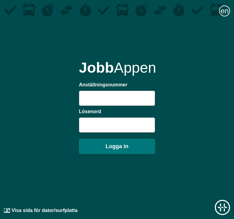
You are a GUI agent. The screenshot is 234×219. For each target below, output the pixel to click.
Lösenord (90, 111)
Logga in (117, 146)
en (225, 11)
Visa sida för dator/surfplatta (41, 210)
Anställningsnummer (103, 84)
